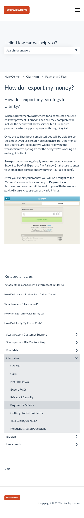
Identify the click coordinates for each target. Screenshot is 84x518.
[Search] (76, 50)
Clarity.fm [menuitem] (12, 358)
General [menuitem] (15, 365)
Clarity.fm (32, 76)
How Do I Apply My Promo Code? (23, 323)
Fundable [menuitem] (12, 350)
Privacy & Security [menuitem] (21, 397)
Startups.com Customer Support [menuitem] (26, 334)
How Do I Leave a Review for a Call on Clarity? (30, 294)
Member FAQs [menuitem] (19, 381)
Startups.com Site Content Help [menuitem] (26, 342)
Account (55, 161)
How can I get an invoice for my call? (25, 313)
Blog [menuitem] (7, 468)
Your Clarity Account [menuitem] (23, 420)
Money (68, 161)
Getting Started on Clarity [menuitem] (26, 413)
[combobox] (38, 50)
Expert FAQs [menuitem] (18, 389)
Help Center (12, 76)
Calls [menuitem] (13, 373)
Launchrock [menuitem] (13, 444)
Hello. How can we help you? (30, 42)
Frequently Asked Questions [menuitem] (28, 428)
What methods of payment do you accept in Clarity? (34, 284)
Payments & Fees (56, 76)
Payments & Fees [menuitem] (22, 405)
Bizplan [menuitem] (11, 436)
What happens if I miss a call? (21, 304)
